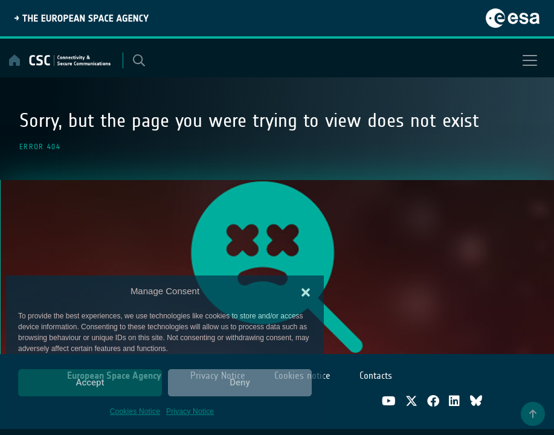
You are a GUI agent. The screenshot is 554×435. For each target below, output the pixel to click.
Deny (240, 382)
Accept (90, 382)
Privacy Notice (190, 411)
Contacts (375, 375)
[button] (306, 291)
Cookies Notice (135, 411)
